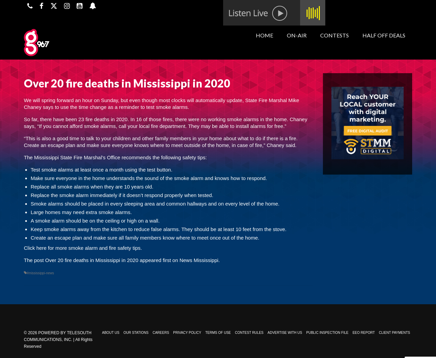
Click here (35, 248)
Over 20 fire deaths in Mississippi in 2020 (91, 260)
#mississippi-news (40, 273)
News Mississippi (199, 260)
